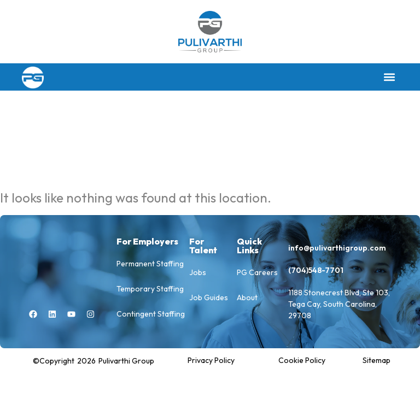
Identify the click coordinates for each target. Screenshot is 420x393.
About (247, 297)
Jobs (197, 272)
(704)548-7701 (315, 270)
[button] (389, 77)
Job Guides (208, 297)
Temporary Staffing (150, 289)
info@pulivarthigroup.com (337, 248)
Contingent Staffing (150, 314)
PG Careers (257, 272)
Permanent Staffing (150, 264)
